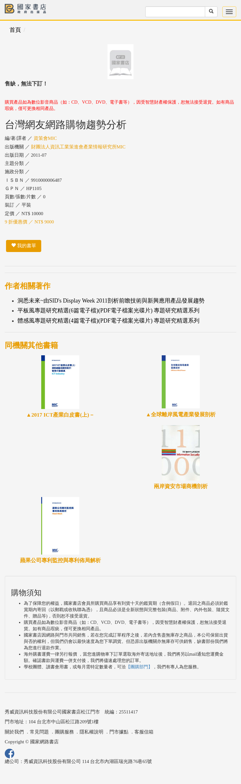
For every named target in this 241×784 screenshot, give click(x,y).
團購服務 (64, 731)
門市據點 (118, 731)
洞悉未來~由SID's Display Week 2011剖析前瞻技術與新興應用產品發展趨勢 (111, 300)
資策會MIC (45, 138)
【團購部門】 (139, 667)
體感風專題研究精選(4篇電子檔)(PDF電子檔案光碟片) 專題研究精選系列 (108, 320)
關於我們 (14, 731)
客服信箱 (143, 731)
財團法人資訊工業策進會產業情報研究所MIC (78, 146)
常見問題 (39, 731)
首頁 (15, 30)
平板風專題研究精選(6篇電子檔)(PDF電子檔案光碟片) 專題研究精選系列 (108, 310)
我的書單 (23, 245)
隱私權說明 (91, 731)
